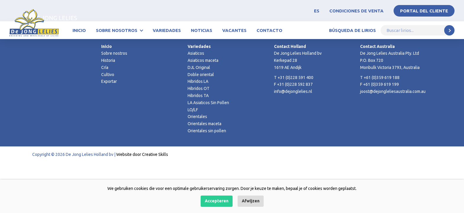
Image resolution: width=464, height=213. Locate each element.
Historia (108, 60)
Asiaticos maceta (203, 60)
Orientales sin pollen (207, 130)
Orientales (197, 116)
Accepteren (216, 201)
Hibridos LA (198, 81)
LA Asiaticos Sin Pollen (208, 102)
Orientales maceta (204, 123)
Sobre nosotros (116, 30)
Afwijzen (251, 201)
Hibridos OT (199, 88)
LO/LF (193, 109)
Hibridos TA (198, 95)
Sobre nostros (114, 53)
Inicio (79, 30)
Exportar (109, 81)
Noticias (201, 30)
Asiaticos (196, 53)
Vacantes (234, 30)
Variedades (167, 30)
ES (316, 11)
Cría (104, 67)
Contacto (269, 30)
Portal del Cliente (424, 10)
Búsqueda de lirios (352, 30)
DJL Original (199, 67)
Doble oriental (201, 74)
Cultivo (107, 74)
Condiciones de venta (356, 11)
